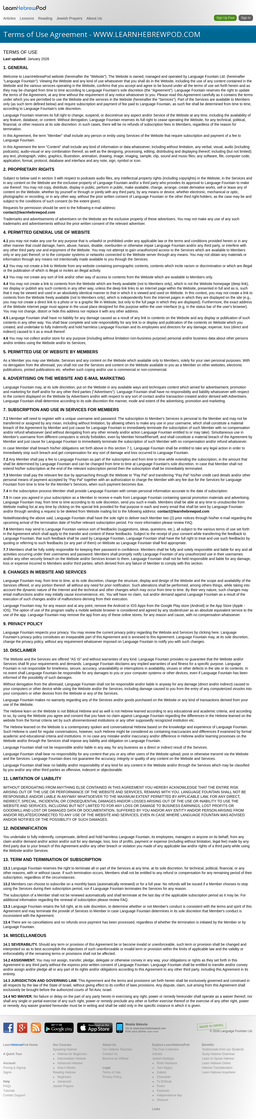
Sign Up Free (225, 18)
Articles (9, 18)
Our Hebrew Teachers (117, 1049)
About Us (94, 18)
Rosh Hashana (167, 1063)
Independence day (169, 1095)
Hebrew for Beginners (72, 1054)
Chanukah (164, 1077)
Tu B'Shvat (164, 1081)
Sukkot (161, 1072)
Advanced (64, 1081)
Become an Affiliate (116, 1058)
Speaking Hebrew (65, 1049)
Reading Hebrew (64, 1072)
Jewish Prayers (69, 18)
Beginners (64, 1077)
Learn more (152, 1031)
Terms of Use (112, 1072)
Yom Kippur (165, 1068)
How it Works (66, 1068)
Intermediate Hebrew (72, 1058)
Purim (161, 1086)
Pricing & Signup (14, 1068)
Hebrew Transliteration (217, 1068)
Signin (7, 1072)
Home (20, 1045)
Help (6, 1081)
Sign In (245, 18)
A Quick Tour (12, 1054)
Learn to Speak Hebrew (218, 1058)
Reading (45, 18)
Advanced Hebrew (70, 1063)
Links (156, 1109)
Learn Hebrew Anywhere (218, 1072)
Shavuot (162, 1100)
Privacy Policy (112, 1077)
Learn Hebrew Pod (24, 8)
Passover (163, 1090)
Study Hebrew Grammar (218, 1054)
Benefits (208, 1045)
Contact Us (110, 1054)
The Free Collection (165, 1049)
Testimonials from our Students (223, 1049)
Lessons (27, 18)
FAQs (7, 1086)
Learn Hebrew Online (216, 1063)
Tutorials (9, 1090)
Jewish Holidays (163, 1058)
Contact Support (14, 1095)
